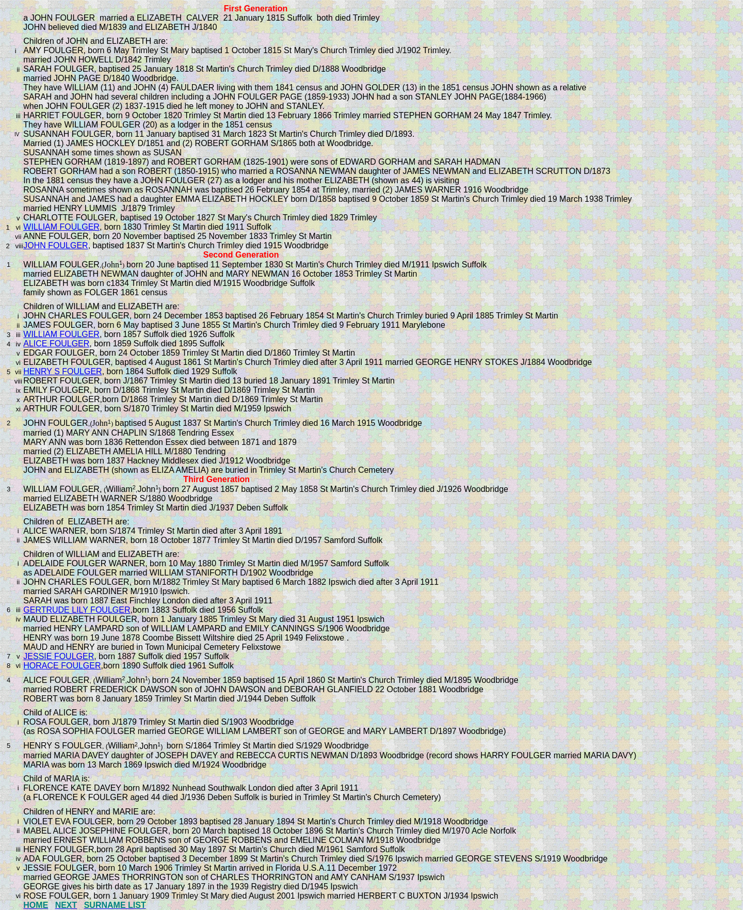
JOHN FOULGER (55, 245)
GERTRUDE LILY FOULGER (76, 609)
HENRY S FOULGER (62, 371)
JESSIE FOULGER (58, 656)
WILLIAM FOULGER (61, 226)
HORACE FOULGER (62, 665)
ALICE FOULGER (56, 343)
